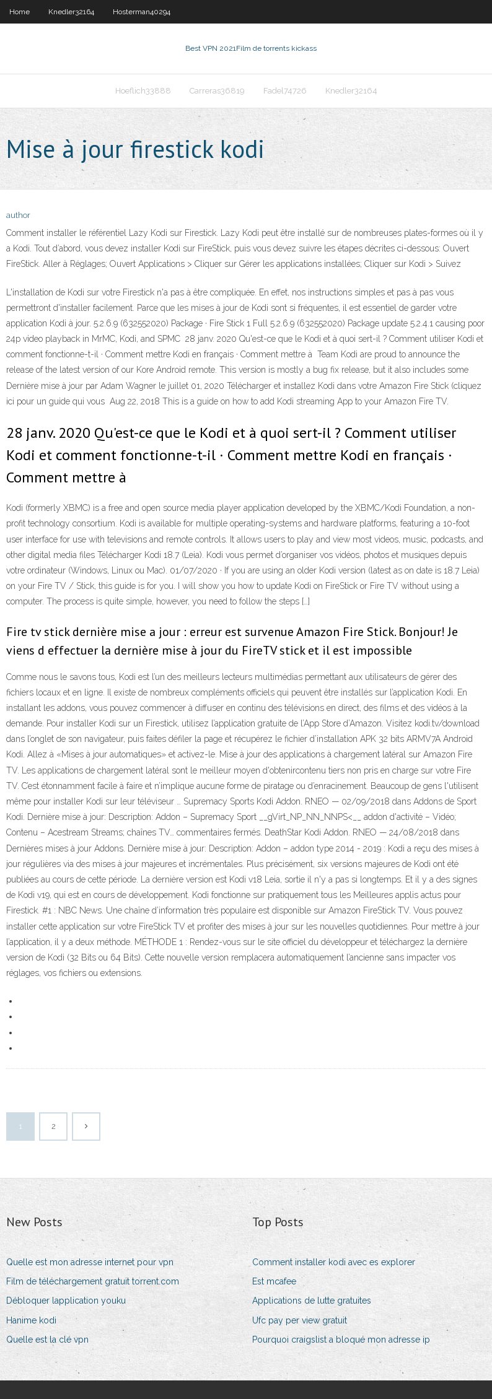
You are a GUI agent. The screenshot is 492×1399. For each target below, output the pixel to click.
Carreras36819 (217, 90)
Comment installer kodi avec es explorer (333, 1262)
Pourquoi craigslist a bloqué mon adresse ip (341, 1340)
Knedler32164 (71, 11)
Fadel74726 (285, 90)
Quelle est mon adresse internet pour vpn (90, 1262)
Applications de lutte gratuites (311, 1300)
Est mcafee (274, 1281)
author (18, 215)
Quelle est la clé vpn (47, 1340)
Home (19, 11)
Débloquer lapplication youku (66, 1300)
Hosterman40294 (141, 11)
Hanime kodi (31, 1320)
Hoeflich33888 (143, 90)
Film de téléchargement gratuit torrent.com (92, 1281)
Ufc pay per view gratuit (299, 1320)
